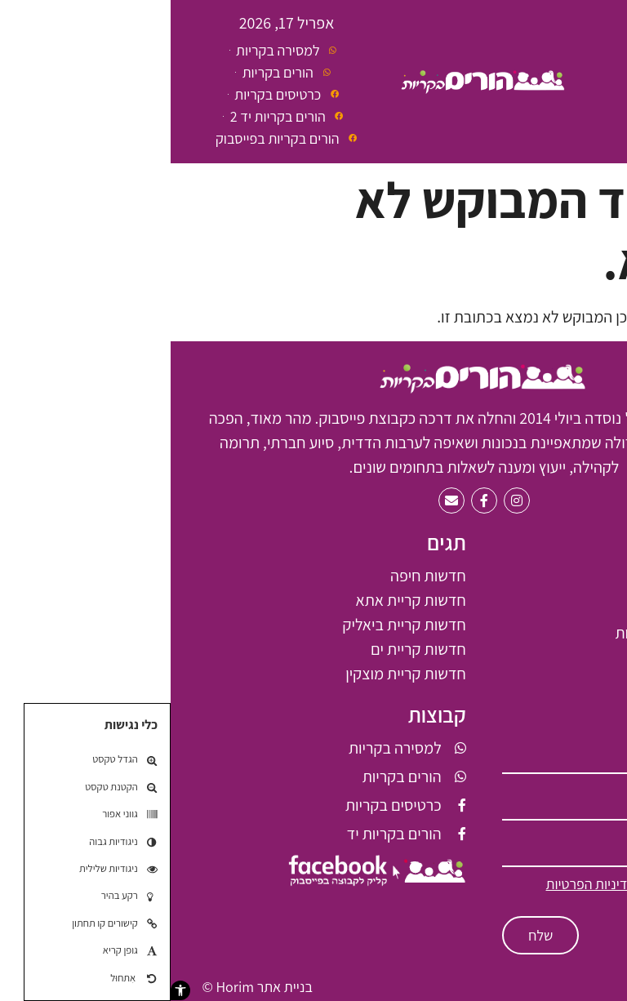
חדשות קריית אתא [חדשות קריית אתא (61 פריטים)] (240, 600)
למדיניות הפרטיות (424, 883)
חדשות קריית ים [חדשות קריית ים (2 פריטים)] (248, 649)
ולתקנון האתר (530, 900)
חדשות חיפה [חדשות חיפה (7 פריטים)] (258, 575)
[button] (10, 990)
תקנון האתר (563, 986)
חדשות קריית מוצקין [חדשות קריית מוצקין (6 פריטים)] (235, 673)
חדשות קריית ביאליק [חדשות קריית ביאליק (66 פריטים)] (233, 624)
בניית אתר (114, 986)
